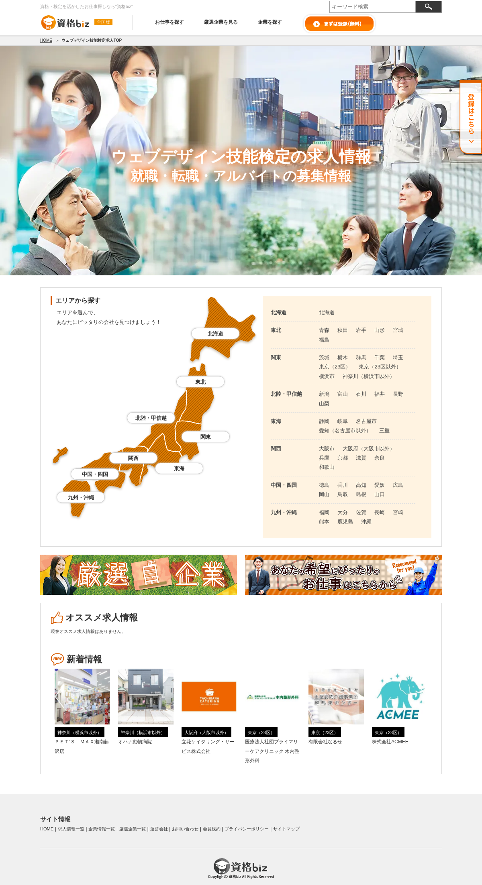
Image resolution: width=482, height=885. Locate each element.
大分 (342, 512)
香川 (342, 485)
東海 (179, 469)
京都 (342, 458)
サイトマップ (286, 828)
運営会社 (159, 828)
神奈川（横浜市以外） (369, 376)
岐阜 (342, 421)
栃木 (342, 357)
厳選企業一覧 (132, 828)
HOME (46, 40)
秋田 (342, 330)
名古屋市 (366, 421)
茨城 (324, 357)
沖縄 (366, 522)
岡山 (324, 494)
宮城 (398, 330)
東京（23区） (335, 367)
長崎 (379, 512)
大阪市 (327, 449)
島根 (361, 494)
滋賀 (361, 458)
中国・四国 (95, 474)
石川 (361, 394)
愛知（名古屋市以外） (345, 430)
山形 (379, 330)
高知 (361, 485)
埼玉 (398, 357)
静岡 (324, 421)
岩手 (361, 330)
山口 (379, 494)
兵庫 (324, 458)
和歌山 (327, 467)
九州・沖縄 (81, 497)
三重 (384, 430)
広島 (398, 485)
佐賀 (361, 512)
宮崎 (398, 512)
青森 (324, 330)
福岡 (324, 512)
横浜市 (327, 376)
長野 (398, 394)
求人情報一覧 (71, 828)
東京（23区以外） (380, 367)
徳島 (324, 485)
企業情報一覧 (101, 828)
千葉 (379, 357)
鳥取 (342, 494)
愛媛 (379, 485)
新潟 (324, 394)
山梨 (324, 404)
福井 (379, 394)
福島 (324, 340)
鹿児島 (345, 522)
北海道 (215, 334)
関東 (205, 437)
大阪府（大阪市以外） (369, 449)
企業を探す (270, 22)
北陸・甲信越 (151, 418)
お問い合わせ (185, 828)
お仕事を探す (169, 22)
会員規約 (212, 828)
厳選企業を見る (221, 22)
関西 (133, 458)
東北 (200, 382)
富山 (342, 394)
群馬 (361, 357)
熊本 (324, 522)
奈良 (379, 458)
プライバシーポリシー (247, 828)
